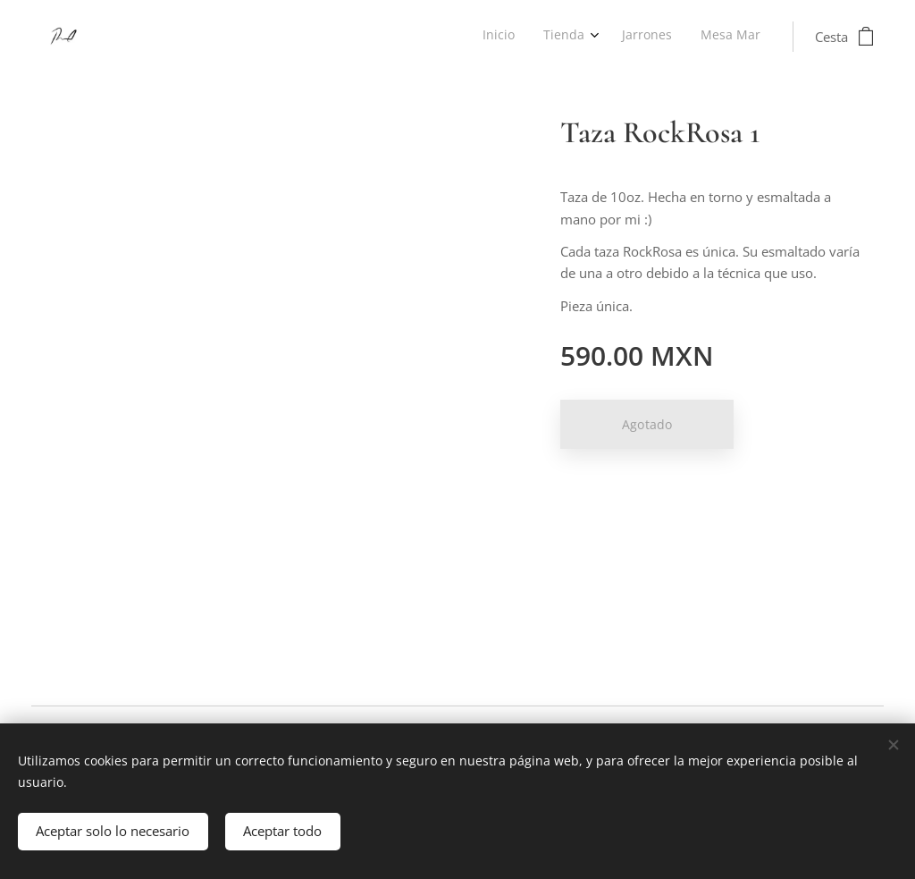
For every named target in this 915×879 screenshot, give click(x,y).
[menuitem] (670, 36)
